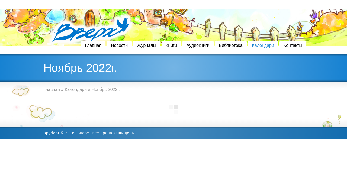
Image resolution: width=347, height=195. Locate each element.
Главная (93, 45)
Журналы (146, 45)
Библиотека (231, 45)
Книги (171, 45)
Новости (119, 45)
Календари (263, 45)
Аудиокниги (198, 45)
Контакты (293, 45)
